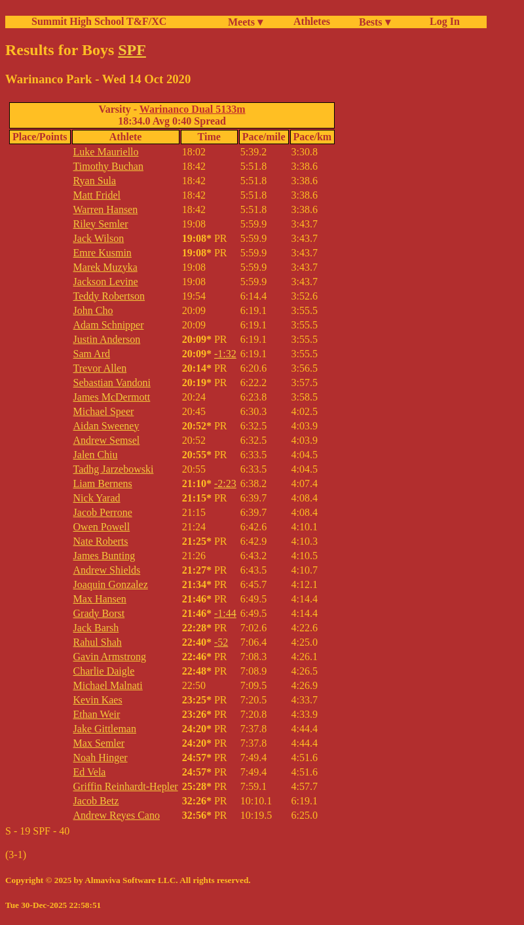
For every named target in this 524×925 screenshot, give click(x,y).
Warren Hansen (105, 209)
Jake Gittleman (104, 728)
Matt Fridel (97, 195)
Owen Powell (101, 526)
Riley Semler (100, 223)
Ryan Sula (95, 180)
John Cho (93, 310)
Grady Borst (99, 613)
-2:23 (225, 483)
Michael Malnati (108, 685)
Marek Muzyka (105, 267)
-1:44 (225, 613)
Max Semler (99, 743)
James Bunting (104, 555)
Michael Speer (103, 411)
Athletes (311, 21)
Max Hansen (99, 598)
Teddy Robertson (109, 296)
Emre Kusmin (102, 252)
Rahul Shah (97, 642)
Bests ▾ (374, 22)
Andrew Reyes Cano (116, 815)
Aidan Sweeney (106, 425)
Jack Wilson (98, 238)
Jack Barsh (96, 627)
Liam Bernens (102, 483)
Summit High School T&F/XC (98, 21)
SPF (132, 49)
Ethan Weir (97, 714)
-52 (221, 642)
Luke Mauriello (106, 151)
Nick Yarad (97, 497)
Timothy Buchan (108, 166)
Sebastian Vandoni (112, 382)
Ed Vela (89, 771)
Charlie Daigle (104, 671)
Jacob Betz (96, 800)
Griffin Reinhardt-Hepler (125, 786)
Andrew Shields (107, 570)
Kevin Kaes (97, 699)
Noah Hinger (100, 757)
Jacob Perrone (102, 512)
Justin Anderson (107, 339)
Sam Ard (91, 353)
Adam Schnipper (108, 324)
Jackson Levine (105, 281)
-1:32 (225, 353)
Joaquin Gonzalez (110, 584)
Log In (442, 21)
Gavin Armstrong (110, 656)
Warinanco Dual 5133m (193, 109)
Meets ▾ (245, 22)
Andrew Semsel (106, 440)
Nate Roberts (100, 541)
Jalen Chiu (95, 454)
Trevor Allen (100, 368)
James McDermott (112, 397)
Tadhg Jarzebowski (113, 469)
